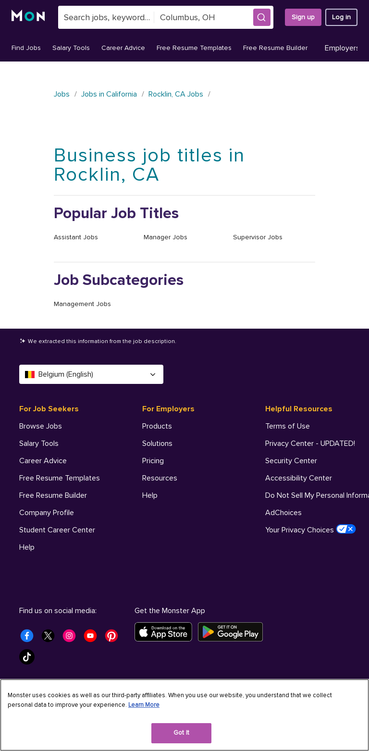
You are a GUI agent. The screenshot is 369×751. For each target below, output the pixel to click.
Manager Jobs (165, 237)
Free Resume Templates (194, 48)
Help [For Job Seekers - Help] (27, 547)
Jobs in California (109, 94)
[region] (184, 715)
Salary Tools (71, 48)
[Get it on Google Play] (233, 631)
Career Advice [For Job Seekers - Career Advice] (43, 461)
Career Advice (123, 48)
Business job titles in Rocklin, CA (149, 165)
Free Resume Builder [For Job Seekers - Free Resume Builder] (53, 495)
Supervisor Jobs (258, 237)
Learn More (144, 705)
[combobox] (106, 17)
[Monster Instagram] (72, 638)
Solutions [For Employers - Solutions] (157, 443)
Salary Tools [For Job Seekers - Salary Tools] (39, 443)
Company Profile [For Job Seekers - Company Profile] (46, 512)
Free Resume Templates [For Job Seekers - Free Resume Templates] (59, 478)
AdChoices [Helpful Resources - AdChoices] (283, 512)
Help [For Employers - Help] (150, 495)
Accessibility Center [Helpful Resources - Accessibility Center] (298, 478)
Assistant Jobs (76, 237)
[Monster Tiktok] (29, 659)
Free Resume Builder (275, 48)
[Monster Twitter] (51, 638)
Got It (181, 733)
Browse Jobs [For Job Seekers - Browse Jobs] (40, 426)
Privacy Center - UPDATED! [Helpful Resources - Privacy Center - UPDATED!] (310, 443)
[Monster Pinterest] (114, 638)
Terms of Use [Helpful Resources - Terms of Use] (287, 426)
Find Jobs (26, 48)
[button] (262, 17)
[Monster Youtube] (93, 638)
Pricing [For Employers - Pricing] (153, 461)
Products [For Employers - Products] (157, 426)
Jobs (62, 94)
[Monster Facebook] (29, 638)
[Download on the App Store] (166, 631)
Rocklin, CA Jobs (175, 94)
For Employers (168, 409)
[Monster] (29, 17)
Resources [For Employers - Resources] (159, 478)
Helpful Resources (298, 409)
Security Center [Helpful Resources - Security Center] (291, 461)
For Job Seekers (49, 409)
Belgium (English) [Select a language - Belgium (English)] (91, 374)
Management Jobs (82, 304)
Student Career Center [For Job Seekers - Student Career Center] (57, 530)
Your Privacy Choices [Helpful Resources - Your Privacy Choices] (310, 529)
